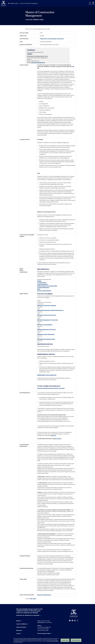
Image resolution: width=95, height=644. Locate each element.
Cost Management (41, 282)
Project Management (42, 284)
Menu (93, 3)
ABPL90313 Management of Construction (47, 320)
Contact (18, 633)
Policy (38, 289)
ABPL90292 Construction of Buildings (46, 305)
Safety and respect (21, 627)
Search (90, 3)
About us (18, 620)
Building (39, 281)
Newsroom (19, 630)
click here (53, 435)
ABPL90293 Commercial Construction (46, 315)
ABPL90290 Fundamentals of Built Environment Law (50, 310)
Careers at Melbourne (21, 624)
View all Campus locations (44, 633)
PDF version (33, 598)
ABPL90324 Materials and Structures (46, 329)
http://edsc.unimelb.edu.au (38, 62)
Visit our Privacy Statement (52, 641)
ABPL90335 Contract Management (45, 334)
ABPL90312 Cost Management (44, 324)
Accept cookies (65, 640)
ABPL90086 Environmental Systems (46, 339)
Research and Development (44, 290)
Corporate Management (43, 287)
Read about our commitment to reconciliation (27, 615)
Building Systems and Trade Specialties (47, 286)
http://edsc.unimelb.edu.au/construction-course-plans (51, 388)
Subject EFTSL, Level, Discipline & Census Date (52, 38)
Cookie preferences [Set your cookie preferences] (76, 640)
